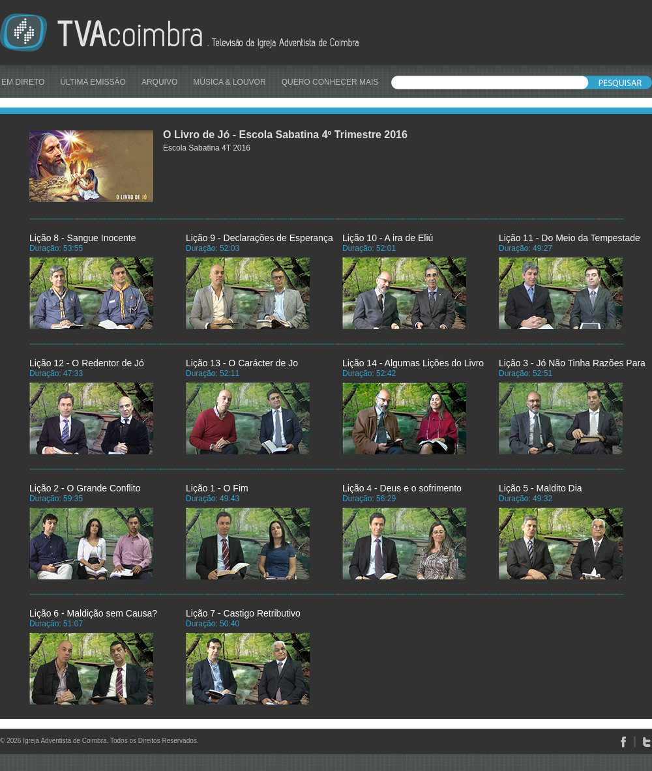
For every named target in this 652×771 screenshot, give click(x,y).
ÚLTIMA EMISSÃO (92, 82)
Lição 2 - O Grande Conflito (84, 488)
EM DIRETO (22, 82)
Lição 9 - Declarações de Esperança (259, 238)
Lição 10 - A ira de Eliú (387, 238)
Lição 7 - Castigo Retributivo (243, 613)
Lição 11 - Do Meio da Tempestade (569, 238)
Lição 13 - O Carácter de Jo (242, 363)
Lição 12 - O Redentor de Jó (86, 363)
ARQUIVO (159, 82)
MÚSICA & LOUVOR (229, 82)
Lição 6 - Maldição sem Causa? (93, 613)
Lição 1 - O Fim (217, 488)
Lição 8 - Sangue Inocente (82, 238)
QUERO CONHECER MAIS (330, 82)
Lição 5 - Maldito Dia (540, 488)
